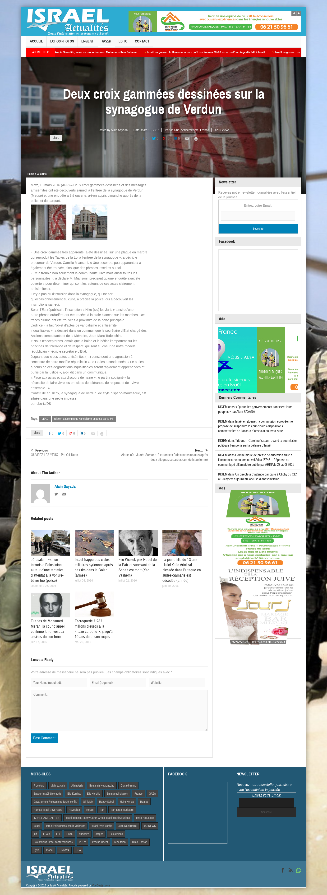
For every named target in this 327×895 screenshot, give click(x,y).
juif (35, 834)
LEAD (45, 419)
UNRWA (64, 850)
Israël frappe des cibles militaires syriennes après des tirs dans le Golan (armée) (94, 567)
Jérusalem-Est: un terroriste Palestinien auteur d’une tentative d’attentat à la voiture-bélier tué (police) (47, 570)
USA (78, 850)
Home (31, 174)
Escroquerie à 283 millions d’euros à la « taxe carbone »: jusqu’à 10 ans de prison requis (94, 629)
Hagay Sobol (106, 802)
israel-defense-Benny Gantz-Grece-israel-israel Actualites (98, 818)
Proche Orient (100, 842)
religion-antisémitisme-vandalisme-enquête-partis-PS (83, 419)
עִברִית (106, 43)
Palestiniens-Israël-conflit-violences (53, 842)
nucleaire (84, 834)
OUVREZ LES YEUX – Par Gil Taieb (75, 452)
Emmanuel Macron (117, 794)
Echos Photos (62, 43)
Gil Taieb (88, 802)
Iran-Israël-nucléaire (122, 810)
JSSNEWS (150, 826)
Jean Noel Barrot (127, 826)
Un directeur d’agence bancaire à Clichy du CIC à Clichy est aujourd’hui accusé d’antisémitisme (257, 476)
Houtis (89, 810)
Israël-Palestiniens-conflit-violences (65, 826)
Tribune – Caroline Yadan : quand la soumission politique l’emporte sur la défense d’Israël (258, 443)
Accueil (36, 43)
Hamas (144, 802)
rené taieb (120, 842)
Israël (37, 826)
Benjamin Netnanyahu (101, 786)
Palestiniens (116, 834)
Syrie (36, 850)
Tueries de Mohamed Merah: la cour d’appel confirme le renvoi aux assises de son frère (47, 629)
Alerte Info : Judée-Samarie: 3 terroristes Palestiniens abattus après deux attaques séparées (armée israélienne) (163, 455)
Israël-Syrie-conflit (102, 826)
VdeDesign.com (101, 885)
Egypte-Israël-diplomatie (47, 794)
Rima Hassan (139, 842)
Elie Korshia (93, 794)
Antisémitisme (190, 130)
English (88, 43)
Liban (69, 834)
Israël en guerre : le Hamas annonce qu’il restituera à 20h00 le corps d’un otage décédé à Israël (212, 52)
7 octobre (39, 786)
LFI (58, 834)
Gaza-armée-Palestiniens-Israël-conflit (55, 802)
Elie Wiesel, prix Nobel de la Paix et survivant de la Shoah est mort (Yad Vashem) (138, 567)
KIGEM (222, 407)
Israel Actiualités (145, 818)
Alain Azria (77, 786)
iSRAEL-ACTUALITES (46, 818)
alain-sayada (58, 786)
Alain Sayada (119, 130)
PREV (82, 842)
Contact (142, 43)
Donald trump (128, 786)
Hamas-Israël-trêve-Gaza (48, 810)
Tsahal (49, 850)
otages (99, 834)
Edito (123, 43)
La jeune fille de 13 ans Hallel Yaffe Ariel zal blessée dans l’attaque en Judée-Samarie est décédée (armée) (181, 570)
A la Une (174, 130)
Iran (102, 810)
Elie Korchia (74, 794)
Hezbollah (74, 810)
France (204, 130)
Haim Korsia (127, 802)
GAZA (152, 794)
